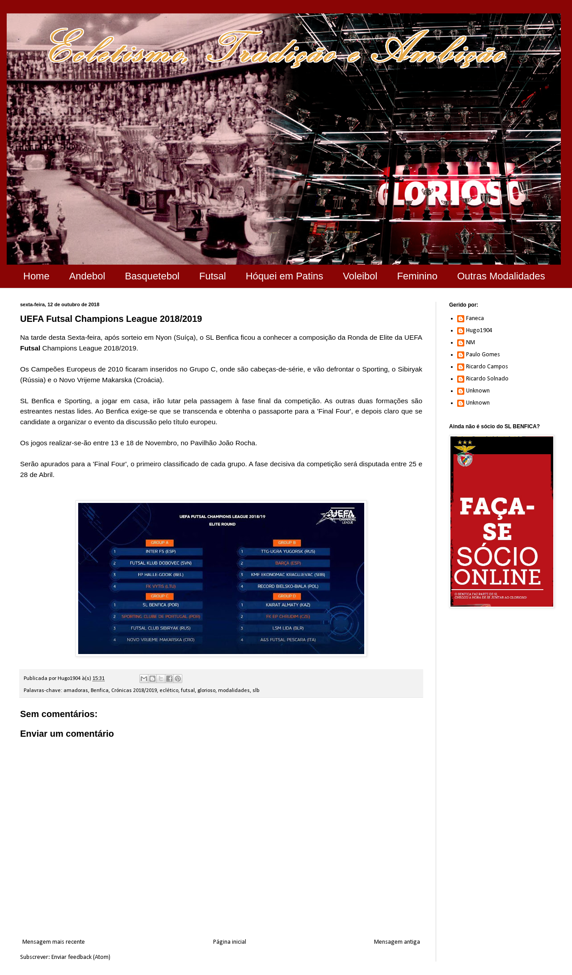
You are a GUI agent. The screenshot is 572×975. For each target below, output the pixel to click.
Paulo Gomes (483, 354)
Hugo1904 (479, 330)
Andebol (87, 276)
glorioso (206, 690)
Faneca (475, 318)
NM (470, 342)
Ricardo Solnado (487, 379)
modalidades (234, 690)
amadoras (75, 690)
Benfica (100, 690)
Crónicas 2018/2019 (134, 690)
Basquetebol (152, 276)
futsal (188, 690)
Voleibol (360, 276)
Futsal (212, 276)
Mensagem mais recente (53, 942)
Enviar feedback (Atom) (80, 957)
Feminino (417, 276)
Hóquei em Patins (285, 276)
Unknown (478, 391)
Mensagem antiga (397, 942)
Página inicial (229, 942)
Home (36, 276)
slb (256, 690)
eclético (169, 690)
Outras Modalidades (501, 276)
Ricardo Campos (487, 366)
